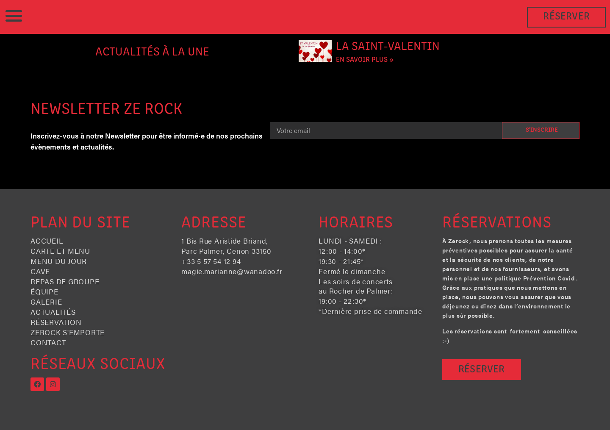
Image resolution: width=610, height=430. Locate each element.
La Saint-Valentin (388, 47)
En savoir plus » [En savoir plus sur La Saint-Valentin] (365, 60)
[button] (14, 15)
